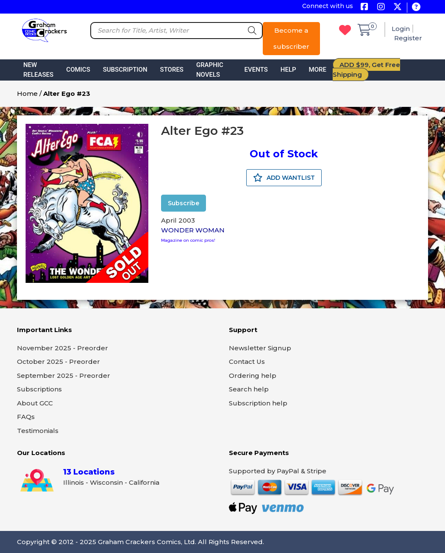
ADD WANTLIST (284, 177)
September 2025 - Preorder (63, 375)
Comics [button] (78, 69)
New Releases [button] (38, 69)
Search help (249, 389)
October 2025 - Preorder (58, 361)
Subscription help (258, 403)
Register (408, 38)
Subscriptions (39, 389)
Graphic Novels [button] (209, 69)
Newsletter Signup (260, 348)
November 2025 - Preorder (62, 348)
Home (27, 93)
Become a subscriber (291, 38)
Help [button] (288, 69)
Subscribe (183, 203)
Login (401, 29)
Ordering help (252, 375)
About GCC (35, 403)
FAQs (26, 417)
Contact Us (247, 361)
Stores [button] (172, 69)
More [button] (317, 69)
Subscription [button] (125, 69)
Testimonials (37, 431)
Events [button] (256, 69)
